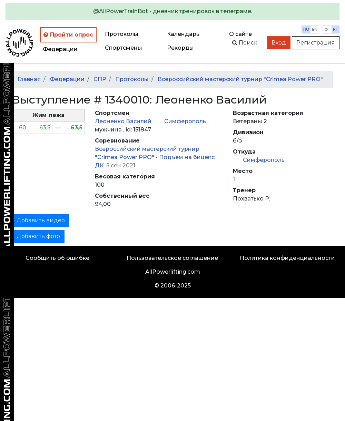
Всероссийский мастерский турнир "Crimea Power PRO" (240, 79)
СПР (99, 79)
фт (327, 29)
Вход (279, 42)
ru (306, 29)
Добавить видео (41, 220)
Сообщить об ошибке (57, 258)
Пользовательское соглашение (172, 258)
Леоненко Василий (124, 121)
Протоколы (121, 34)
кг (335, 29)
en (314, 29)
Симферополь (185, 121)
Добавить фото (38, 236)
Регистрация (315, 42)
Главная (29, 79)
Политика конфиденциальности (287, 258)
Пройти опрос (68, 34)
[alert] (172, 11)
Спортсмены (123, 48)
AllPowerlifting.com (172, 271)
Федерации (60, 49)
